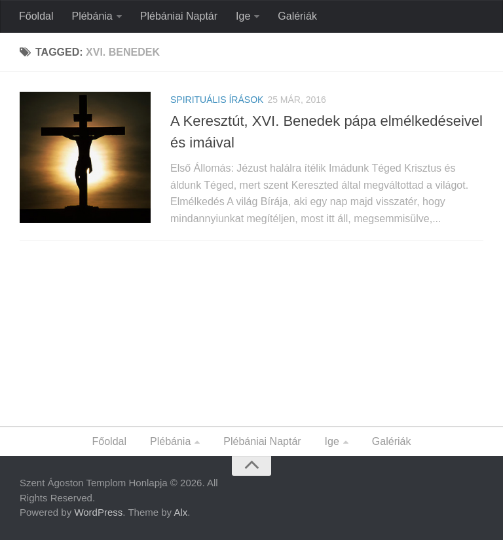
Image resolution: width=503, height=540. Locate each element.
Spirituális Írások (216, 99)
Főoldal (36, 16)
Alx (180, 512)
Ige (243, 16)
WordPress (98, 512)
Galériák (297, 16)
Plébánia (91, 16)
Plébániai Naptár (178, 16)
